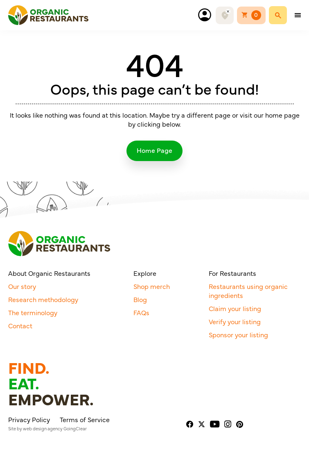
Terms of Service (85, 419)
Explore (144, 272)
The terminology (32, 312)
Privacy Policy (29, 419)
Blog (140, 299)
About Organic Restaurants (49, 272)
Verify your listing (235, 321)
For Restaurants (232, 272)
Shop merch (151, 286)
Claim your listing (235, 308)
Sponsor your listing (238, 334)
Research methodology (43, 299)
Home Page (154, 150)
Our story (22, 286)
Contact (20, 325)
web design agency (43, 428)
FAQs (141, 312)
